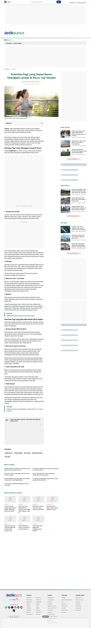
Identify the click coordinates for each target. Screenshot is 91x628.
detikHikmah (39, 612)
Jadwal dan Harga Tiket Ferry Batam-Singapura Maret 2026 (78, 236)
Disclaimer (64, 612)
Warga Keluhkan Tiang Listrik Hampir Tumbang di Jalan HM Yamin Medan (79, 208)
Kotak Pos (64, 603)
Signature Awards (51, 605)
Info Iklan (64, 607)
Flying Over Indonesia (52, 616)
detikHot (28, 605)
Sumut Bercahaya (62, 39)
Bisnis (54, 39)
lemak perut (8, 452)
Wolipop (38, 603)
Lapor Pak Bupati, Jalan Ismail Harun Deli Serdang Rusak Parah (78, 199)
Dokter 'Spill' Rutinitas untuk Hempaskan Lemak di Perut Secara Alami (44, 474)
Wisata (44, 39)
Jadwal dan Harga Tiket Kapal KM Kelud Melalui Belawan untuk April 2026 (78, 245)
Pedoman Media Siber (67, 599)
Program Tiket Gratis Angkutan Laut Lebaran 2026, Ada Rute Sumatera (79, 228)
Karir (63, 601)
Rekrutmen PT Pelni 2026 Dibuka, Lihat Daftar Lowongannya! (78, 142)
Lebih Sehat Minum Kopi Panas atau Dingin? (20, 315)
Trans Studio (50, 610)
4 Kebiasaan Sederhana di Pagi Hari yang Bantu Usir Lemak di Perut (45, 469)
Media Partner (65, 605)
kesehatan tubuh (37, 452)
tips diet (7, 456)
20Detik (38, 607)
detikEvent (49, 603)
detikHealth (38, 601)
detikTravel (38, 597)
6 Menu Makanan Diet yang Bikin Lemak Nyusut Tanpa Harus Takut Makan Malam (17, 479)
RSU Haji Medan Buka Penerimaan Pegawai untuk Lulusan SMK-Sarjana (79, 151)
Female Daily (79, 607)
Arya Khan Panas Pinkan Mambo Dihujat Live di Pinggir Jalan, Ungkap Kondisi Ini (24, 509)
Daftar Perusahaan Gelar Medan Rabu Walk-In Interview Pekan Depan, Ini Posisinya (79, 133)
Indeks (79, 39)
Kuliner (49, 39)
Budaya (39, 39)
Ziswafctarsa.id (51, 614)
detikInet (28, 603)
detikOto (28, 612)
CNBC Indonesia (79, 599)
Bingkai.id (49, 612)
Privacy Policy (65, 610)
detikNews (28, 597)
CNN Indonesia (79, 597)
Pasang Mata (50, 599)
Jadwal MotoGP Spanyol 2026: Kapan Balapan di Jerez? (52, 507)
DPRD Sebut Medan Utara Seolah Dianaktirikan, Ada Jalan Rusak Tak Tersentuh (79, 191)
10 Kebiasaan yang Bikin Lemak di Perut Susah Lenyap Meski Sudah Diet (45, 479)
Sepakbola (21, 39)
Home (10, 39)
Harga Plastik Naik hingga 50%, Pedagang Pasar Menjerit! (37, 528)
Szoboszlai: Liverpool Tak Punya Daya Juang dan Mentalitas (38, 507)
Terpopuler (9, 43)
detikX (37, 605)
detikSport (28, 607)
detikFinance (29, 601)
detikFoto (38, 610)
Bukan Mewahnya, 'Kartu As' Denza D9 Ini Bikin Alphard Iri (24, 527)
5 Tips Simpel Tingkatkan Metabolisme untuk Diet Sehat (16, 484)
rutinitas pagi (18, 452)
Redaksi (63, 597)
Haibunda (78, 601)
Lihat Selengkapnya (73, 158)
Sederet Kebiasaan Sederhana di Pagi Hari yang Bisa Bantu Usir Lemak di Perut (17, 469)
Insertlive (78, 603)
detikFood (38, 599)
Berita (15, 39)
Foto (69, 39)
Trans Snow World (51, 607)
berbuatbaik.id (50, 597)
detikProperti (29, 614)
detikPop (38, 614)
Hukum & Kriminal (30, 39)
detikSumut (7, 68)
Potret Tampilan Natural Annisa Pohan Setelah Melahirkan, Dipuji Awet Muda (10, 508)
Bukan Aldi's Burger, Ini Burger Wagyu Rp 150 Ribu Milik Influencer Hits (9, 528)
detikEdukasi (29, 599)
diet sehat (27, 452)
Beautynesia (78, 605)
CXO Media (78, 610)
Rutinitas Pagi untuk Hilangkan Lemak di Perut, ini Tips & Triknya (24, 410)
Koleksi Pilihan (17, 43)
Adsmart (49, 601)
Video (74, 39)
